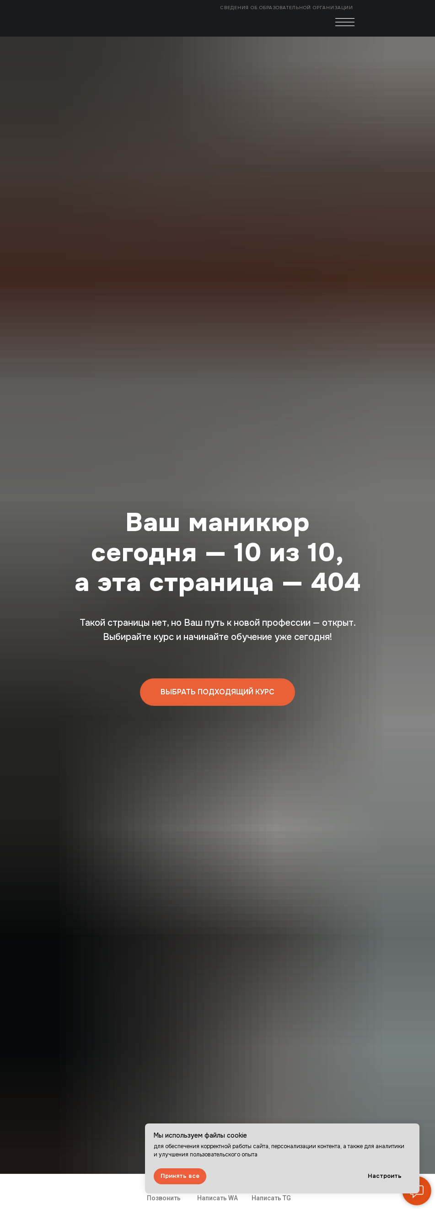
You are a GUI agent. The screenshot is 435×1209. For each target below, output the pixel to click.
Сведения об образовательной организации (287, 8)
